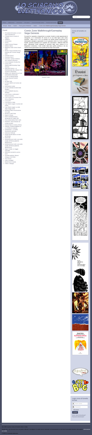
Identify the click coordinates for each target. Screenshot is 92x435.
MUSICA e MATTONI (10, 113)
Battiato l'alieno (9, 46)
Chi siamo (27, 22)
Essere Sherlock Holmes (11, 78)
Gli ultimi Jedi (8, 81)
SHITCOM (7, 137)
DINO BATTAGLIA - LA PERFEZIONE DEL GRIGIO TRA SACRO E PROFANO (13, 70)
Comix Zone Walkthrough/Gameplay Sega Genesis (12, 65)
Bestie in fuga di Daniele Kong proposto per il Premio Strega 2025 (13, 52)
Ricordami (76, 409)
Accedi (75, 412)
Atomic (7, 42)
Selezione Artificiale (10, 133)
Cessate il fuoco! (9, 55)
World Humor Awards (10, 162)
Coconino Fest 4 (9, 57)
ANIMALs (7, 39)
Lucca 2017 (8, 100)
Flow (6, 79)
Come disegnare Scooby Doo (12, 62)
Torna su (88, 433)
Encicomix (19, 22)
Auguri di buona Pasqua (11, 44)
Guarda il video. (46, 77)
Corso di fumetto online (38, 22)
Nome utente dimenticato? (79, 415)
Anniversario (8, 41)
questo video (37, 39)
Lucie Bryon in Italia (10, 102)
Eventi (60, 22)
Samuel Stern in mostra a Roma (13, 125)
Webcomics (11, 22)
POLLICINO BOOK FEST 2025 (13, 120)
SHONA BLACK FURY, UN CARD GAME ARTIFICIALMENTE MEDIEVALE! (13, 141)
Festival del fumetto (51, 22)
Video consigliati (9, 160)
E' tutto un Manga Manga (11, 76)
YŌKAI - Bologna (9, 163)
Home (4, 22)
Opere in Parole (9, 115)
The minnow (8, 158)
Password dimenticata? (78, 416)
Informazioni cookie (10, 86)
